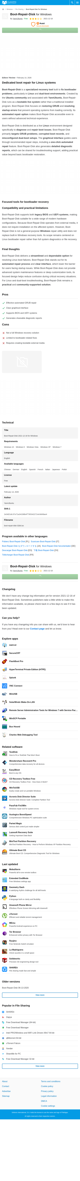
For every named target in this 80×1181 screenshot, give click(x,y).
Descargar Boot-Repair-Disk (15, 550)
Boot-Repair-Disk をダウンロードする (19, 546)
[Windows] (10, 9)
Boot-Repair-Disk (31, 14)
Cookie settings (48, 1106)
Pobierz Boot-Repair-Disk (13, 541)
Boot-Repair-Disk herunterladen (56, 546)
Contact (5, 1086)
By (16, 19)
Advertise (6, 1091)
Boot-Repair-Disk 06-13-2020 (15, 988)
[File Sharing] (19, 9)
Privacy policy (47, 1091)
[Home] (3, 9)
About (4, 1081)
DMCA (44, 1101)
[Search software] (72, 2)
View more (40, 995)
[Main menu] (77, 2)
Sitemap (6, 1096)
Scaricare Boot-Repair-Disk (43, 541)
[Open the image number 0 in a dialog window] (22, 362)
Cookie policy (47, 1086)
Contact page (37, 628)
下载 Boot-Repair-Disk (43, 550)
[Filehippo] (9, 2)
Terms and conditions (50, 1081)
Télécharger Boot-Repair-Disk (15, 555)
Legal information (49, 1096)
